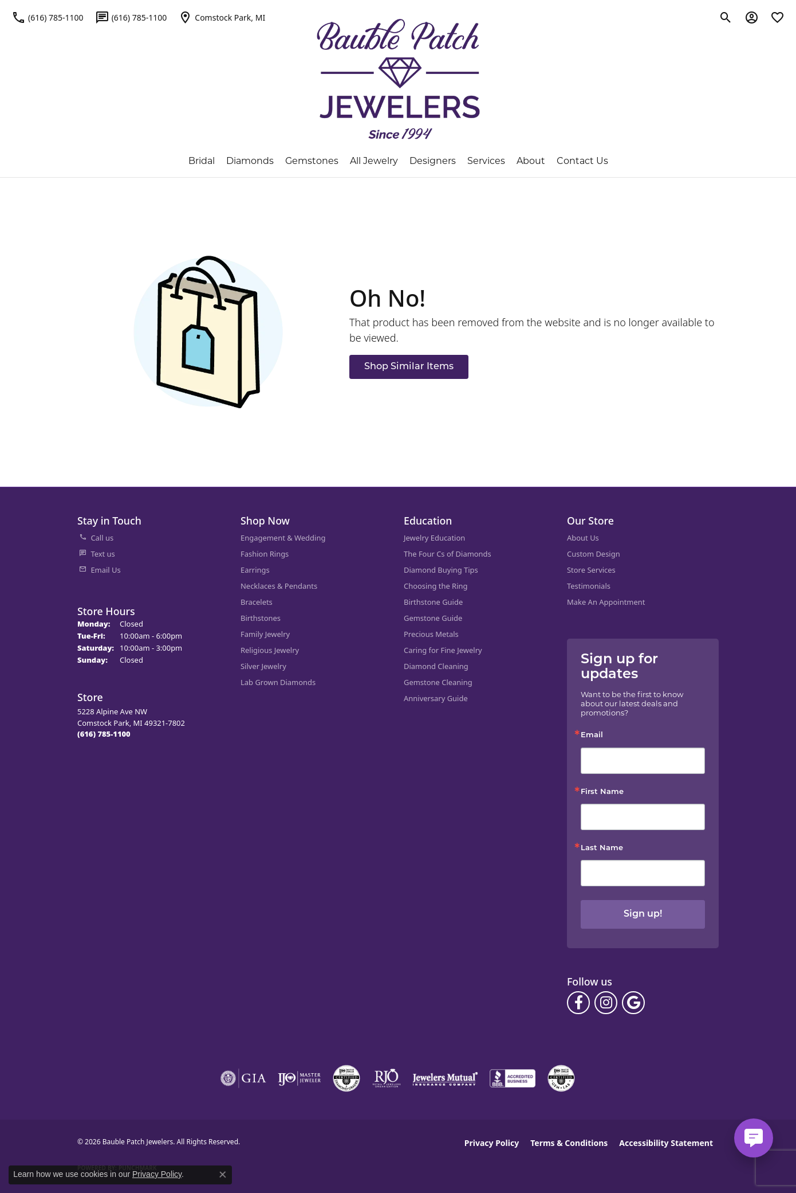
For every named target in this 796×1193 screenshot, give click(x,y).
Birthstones (261, 618)
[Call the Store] (104, 734)
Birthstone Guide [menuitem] (433, 602)
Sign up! (643, 914)
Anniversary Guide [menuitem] (436, 698)
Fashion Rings (265, 554)
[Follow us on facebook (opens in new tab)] (578, 1002)
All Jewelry (374, 160)
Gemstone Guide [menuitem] (433, 618)
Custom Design (593, 554)
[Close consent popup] (222, 1174)
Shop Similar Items (409, 366)
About (531, 160)
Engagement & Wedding (283, 538)
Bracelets (257, 602)
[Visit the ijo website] (299, 1078)
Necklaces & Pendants (279, 586)
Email (592, 735)
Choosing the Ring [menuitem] (435, 586)
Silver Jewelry (263, 666)
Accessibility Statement (666, 1142)
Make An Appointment (606, 602)
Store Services (591, 570)
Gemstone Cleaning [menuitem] (438, 682)
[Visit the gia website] (243, 1078)
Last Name (602, 848)
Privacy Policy (491, 1142)
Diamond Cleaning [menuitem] (436, 666)
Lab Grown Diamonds (278, 682)
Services (486, 160)
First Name (602, 792)
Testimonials (588, 586)
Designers (432, 160)
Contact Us (582, 160)
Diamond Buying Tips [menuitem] (441, 570)
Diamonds (250, 160)
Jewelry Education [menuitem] (434, 538)
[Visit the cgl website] (561, 1078)
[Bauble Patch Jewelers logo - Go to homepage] (398, 79)
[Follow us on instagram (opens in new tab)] (605, 1002)
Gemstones (311, 160)
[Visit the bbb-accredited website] (512, 1078)
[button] (726, 17)
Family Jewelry (265, 634)
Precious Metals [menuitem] (431, 634)
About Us (583, 538)
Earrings (255, 570)
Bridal (201, 160)
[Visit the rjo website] (386, 1078)
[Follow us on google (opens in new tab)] (633, 1002)
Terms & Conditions (569, 1142)
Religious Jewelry (270, 650)
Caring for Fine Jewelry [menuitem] (443, 650)
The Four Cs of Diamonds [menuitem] (447, 554)
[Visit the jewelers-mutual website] (445, 1078)
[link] (47, 17)
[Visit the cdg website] (346, 1078)
